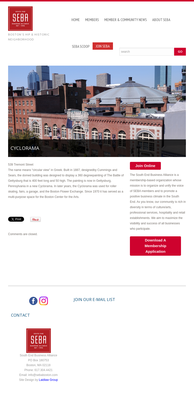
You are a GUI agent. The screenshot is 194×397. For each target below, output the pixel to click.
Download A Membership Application (155, 245)
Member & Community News (125, 19)
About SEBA (161, 19)
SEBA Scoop (81, 46)
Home (75, 19)
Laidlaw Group (48, 380)
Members (92, 19)
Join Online (145, 166)
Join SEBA (103, 46)
